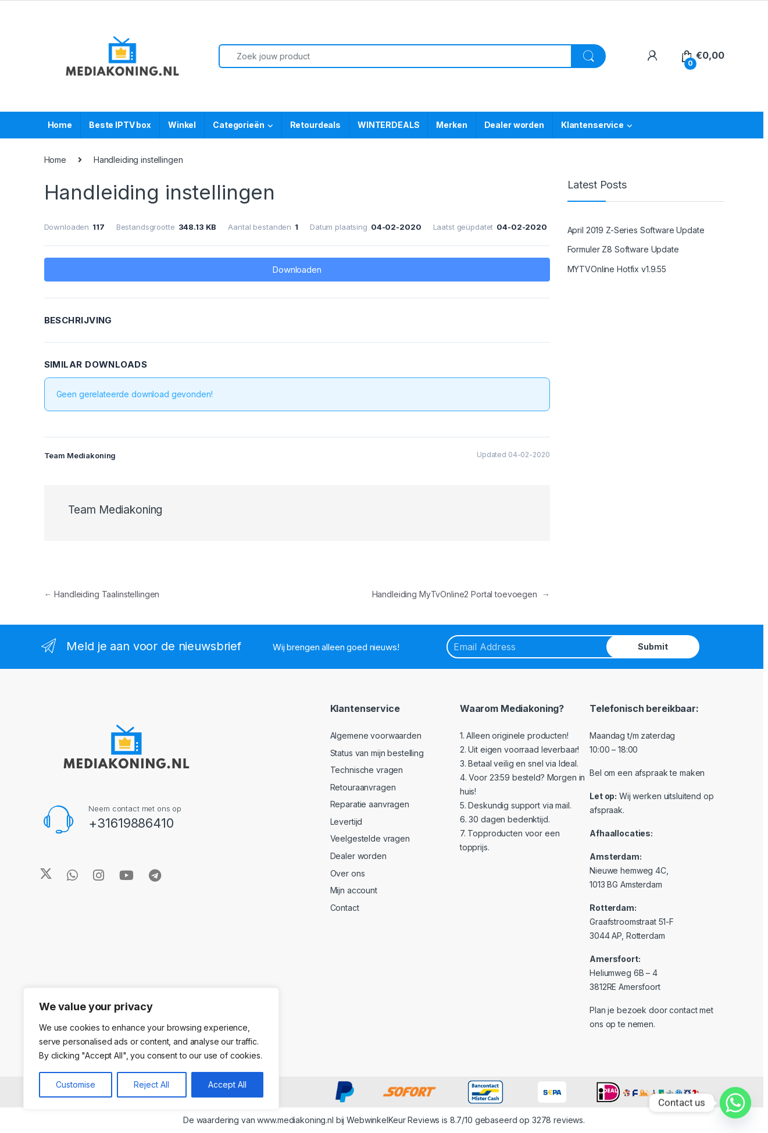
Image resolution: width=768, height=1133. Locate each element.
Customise (75, 1084)
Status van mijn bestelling (377, 753)
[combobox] (395, 56)
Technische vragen (366, 770)
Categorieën (238, 125)
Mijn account (353, 890)
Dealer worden (514, 125)
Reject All (151, 1084)
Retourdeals (315, 125)
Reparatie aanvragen (369, 804)
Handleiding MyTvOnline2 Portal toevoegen (461, 594)
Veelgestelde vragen (370, 838)
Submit (653, 646)
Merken (451, 125)
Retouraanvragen (363, 787)
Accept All (227, 1084)
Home (60, 125)
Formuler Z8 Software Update (623, 249)
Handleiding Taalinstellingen (102, 594)
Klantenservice (592, 125)
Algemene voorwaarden (375, 735)
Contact (344, 908)
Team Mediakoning (115, 509)
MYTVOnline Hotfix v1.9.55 (617, 269)
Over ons (347, 873)
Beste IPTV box (120, 125)
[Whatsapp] (735, 1102)
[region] (151, 1049)
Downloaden (297, 269)
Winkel (182, 125)
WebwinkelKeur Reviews (393, 1120)
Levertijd (346, 821)
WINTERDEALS (388, 125)
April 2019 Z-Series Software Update (636, 230)
